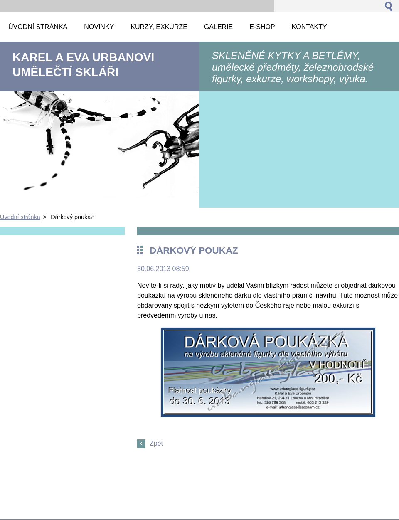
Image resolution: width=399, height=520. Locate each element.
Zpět (156, 443)
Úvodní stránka (20, 217)
